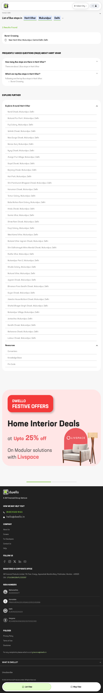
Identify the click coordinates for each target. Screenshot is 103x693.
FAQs (5, 548)
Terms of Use (7, 641)
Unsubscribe (7, 672)
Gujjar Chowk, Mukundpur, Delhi (21, 293)
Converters (12, 351)
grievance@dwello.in (39, 652)
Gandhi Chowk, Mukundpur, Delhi (22, 325)
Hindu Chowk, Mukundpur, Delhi (21, 209)
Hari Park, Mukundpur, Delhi (19, 177)
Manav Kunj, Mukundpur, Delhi (20, 144)
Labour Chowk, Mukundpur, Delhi (22, 338)
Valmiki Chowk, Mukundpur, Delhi (22, 131)
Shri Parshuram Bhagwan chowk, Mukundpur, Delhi (30, 183)
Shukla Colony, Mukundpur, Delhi (22, 267)
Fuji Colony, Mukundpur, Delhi (20, 125)
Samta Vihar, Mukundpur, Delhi (21, 215)
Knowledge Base (15, 358)
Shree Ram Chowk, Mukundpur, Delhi (23, 222)
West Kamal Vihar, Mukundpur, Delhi (23, 235)
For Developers (8, 539)
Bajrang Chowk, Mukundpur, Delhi (22, 170)
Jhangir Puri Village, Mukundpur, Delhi (24, 157)
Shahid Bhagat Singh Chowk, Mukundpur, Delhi (28, 306)
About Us (6, 530)
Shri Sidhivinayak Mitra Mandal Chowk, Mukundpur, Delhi (32, 248)
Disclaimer (7, 645)
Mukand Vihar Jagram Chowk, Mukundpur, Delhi (28, 241)
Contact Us (7, 544)
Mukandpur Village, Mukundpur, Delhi (23, 312)
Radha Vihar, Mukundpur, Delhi (21, 254)
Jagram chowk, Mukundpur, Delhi (22, 280)
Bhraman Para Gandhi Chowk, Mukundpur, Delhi (28, 286)
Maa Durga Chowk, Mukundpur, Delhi (23, 138)
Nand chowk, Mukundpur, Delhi (21, 112)
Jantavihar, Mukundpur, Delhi (20, 319)
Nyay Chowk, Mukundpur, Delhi (21, 151)
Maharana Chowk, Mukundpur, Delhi (23, 332)
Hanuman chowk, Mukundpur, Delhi (23, 189)
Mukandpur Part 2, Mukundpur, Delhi (23, 261)
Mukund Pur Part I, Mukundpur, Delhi (23, 118)
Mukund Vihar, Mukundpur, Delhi (21, 274)
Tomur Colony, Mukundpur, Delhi (21, 196)
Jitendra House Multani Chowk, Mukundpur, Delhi (28, 299)
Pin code (11, 364)
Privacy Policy (8, 636)
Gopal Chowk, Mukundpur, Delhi (21, 164)
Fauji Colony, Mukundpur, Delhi (21, 228)
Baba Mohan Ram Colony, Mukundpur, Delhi (26, 202)
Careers (6, 534)
